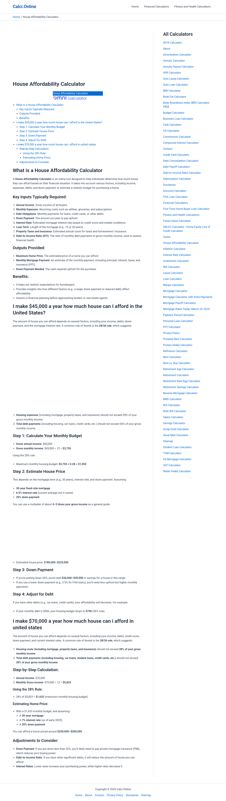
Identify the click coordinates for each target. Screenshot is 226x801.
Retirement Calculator (176, 375)
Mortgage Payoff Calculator (179, 303)
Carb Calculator (172, 124)
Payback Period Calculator (178, 315)
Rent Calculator (172, 357)
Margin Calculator (173, 285)
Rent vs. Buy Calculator (176, 363)
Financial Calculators (156, 6)
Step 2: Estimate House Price (37, 131)
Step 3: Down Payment (33, 135)
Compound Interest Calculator (181, 142)
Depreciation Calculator (177, 178)
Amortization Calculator (177, 54)
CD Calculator (171, 130)
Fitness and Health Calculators (192, 6)
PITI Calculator (172, 327)
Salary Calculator (173, 417)
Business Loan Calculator (178, 118)
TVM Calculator (172, 453)
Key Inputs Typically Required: (37, 109)
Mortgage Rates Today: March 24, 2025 (186, 309)
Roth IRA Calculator (174, 411)
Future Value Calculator (177, 220)
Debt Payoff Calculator (176, 166)
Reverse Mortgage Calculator (180, 393)
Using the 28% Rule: (34, 153)
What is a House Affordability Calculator (39, 104)
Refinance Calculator (175, 351)
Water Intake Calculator (177, 471)
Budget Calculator (173, 112)
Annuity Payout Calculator (178, 66)
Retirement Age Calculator (178, 369)
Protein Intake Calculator (177, 345)
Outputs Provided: (30, 113)
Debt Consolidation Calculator (181, 160)
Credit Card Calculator (176, 154)
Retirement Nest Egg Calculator (181, 381)
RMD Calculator (172, 399)
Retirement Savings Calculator (181, 387)
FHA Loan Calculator (175, 196)
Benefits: (25, 118)
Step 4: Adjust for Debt (33, 140)
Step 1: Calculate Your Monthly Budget (42, 127)
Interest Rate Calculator (177, 255)
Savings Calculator (174, 423)
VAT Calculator (172, 465)
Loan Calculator (172, 279)
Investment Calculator (176, 261)
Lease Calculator (173, 273)
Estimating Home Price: (37, 157)
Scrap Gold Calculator (176, 429)
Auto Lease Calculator (176, 78)
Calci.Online (24, 6)
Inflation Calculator (174, 249)
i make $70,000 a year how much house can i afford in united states (56, 144)
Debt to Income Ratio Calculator (182, 172)
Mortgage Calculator (175, 291)
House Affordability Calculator (181, 243)
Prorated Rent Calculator (177, 339)
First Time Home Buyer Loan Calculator (186, 208)
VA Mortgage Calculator (177, 459)
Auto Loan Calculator (175, 84)
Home (135, 6)
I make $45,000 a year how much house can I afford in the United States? (59, 122)
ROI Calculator (171, 405)
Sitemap (168, 441)
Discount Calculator (174, 190)
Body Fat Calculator (174, 96)
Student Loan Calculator (177, 447)
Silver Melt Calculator (175, 435)
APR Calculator (172, 72)
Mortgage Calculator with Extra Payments (187, 297)
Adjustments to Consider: (35, 162)
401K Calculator (172, 42)
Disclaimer (169, 184)
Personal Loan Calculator (178, 321)
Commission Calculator (177, 136)
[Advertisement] (78, 56)
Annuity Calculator (174, 60)
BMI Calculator (172, 90)
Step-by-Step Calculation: (34, 148)
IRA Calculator (171, 267)
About (166, 48)
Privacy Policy (171, 333)
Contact (168, 148)
